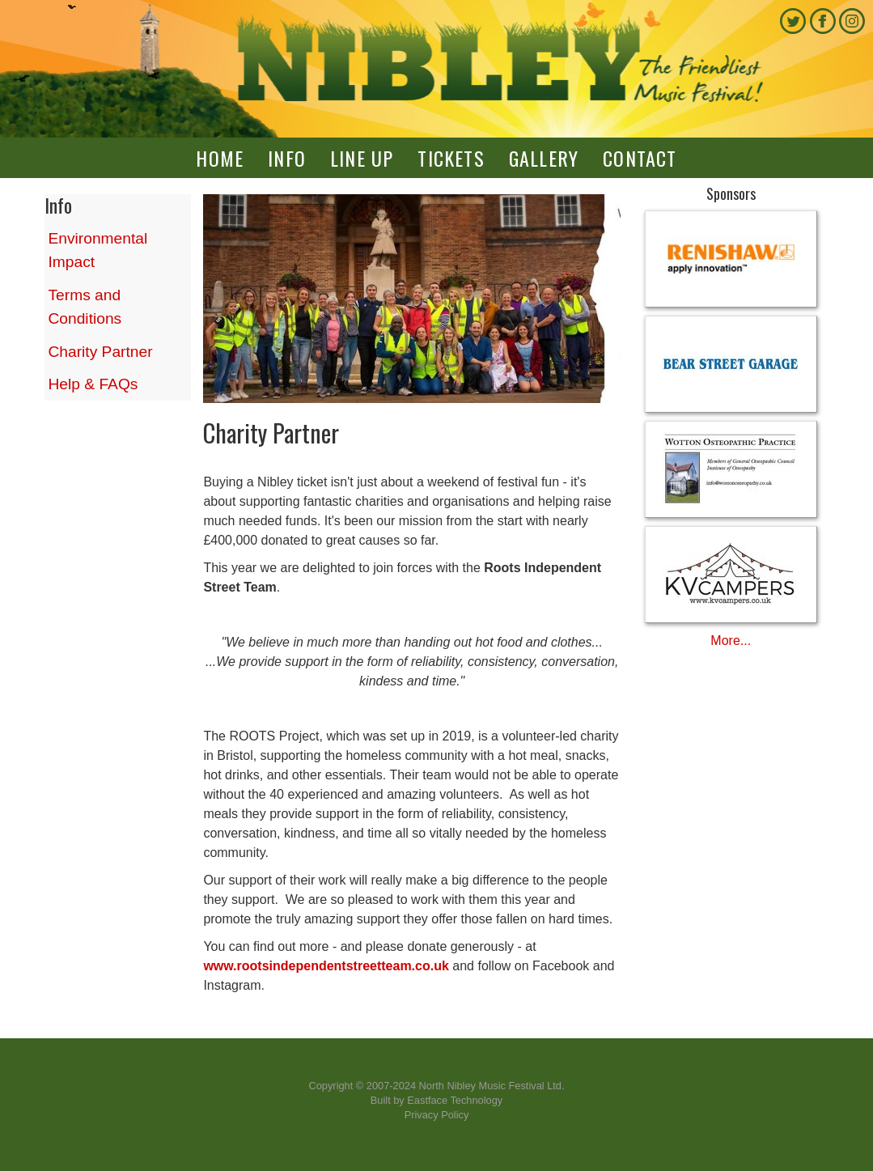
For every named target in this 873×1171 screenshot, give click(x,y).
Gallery (543, 157)
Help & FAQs (93, 383)
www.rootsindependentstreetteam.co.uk (325, 966)
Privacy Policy (437, 1115)
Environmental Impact (98, 250)
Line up (361, 157)
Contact (639, 157)
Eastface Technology (454, 1100)
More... (730, 640)
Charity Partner (101, 351)
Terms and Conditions (85, 306)
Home (220, 157)
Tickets (450, 157)
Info (287, 157)
